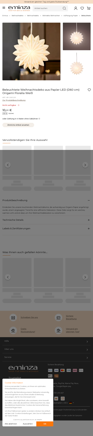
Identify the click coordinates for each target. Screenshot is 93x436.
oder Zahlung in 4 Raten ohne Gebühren (21, 119)
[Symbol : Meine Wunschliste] (89, 90)
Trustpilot (14, 363)
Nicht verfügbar (10, 105)
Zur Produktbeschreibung (13, 100)
